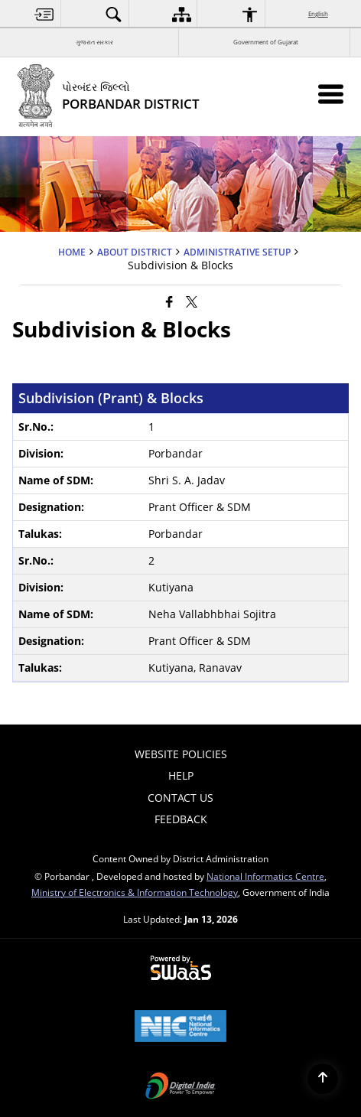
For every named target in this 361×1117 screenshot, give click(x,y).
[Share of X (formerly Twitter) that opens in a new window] (191, 301)
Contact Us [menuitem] (180, 797)
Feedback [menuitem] (180, 819)
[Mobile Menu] (330, 93)
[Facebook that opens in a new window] (169, 301)
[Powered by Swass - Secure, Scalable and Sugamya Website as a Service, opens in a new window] (181, 968)
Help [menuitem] (181, 775)
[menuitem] (44, 14)
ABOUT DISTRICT (134, 252)
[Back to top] (322, 1078)
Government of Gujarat (265, 41)
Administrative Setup (237, 252)
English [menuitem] (319, 13)
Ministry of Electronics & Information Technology (134, 892)
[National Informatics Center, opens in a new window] (180, 1027)
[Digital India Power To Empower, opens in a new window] (180, 1087)
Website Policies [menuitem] (181, 754)
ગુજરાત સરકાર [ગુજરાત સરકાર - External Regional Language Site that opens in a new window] (94, 41)
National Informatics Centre (265, 876)
